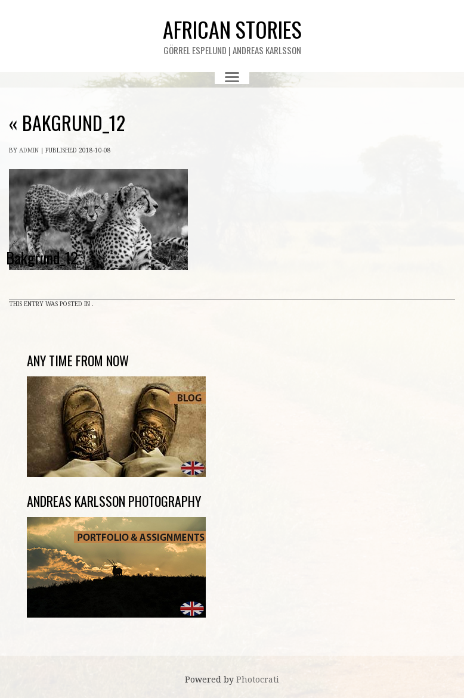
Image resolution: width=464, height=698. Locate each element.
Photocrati (257, 679)
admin (29, 150)
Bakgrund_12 (67, 122)
